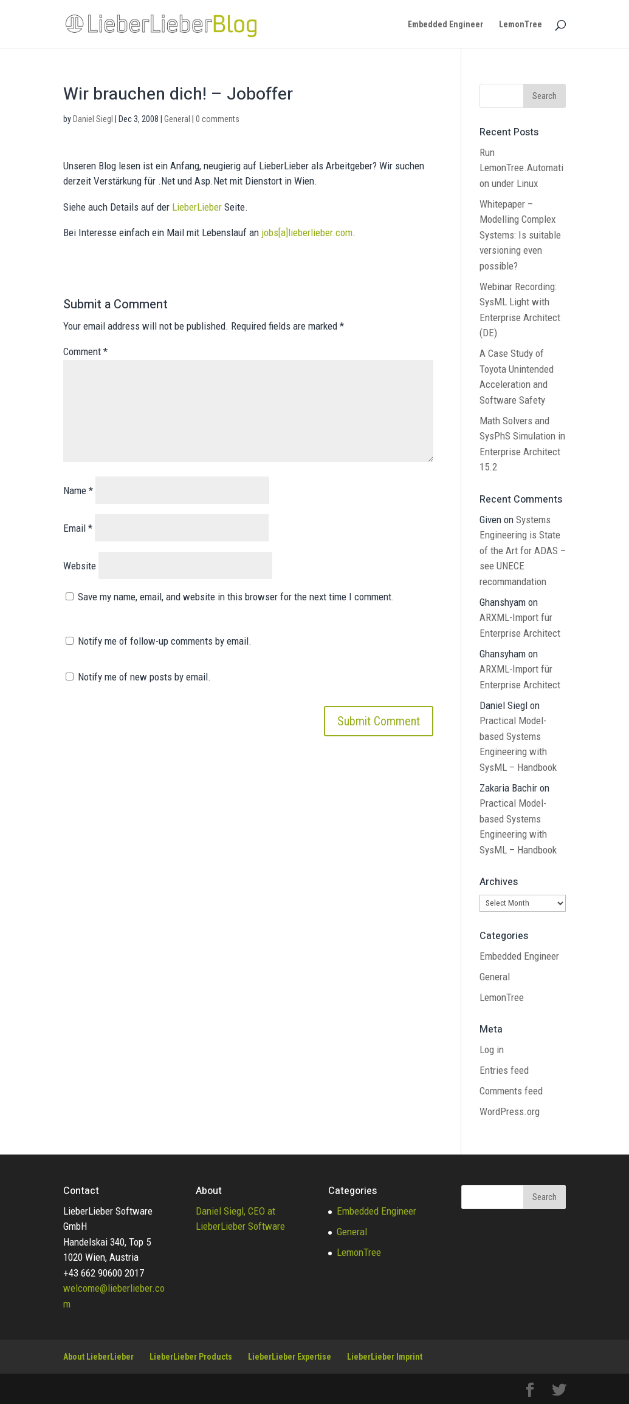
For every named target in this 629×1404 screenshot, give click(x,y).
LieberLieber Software (240, 1226)
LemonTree (520, 24)
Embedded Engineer (445, 24)
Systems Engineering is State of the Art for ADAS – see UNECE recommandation (522, 551)
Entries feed (504, 1070)
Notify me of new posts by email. (144, 677)
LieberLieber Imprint (384, 1357)
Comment (85, 351)
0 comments (217, 119)
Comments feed (511, 1091)
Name (78, 490)
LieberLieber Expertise (289, 1357)
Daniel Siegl (93, 119)
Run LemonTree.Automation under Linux (521, 167)
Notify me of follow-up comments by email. (165, 641)
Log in (491, 1049)
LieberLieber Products (191, 1357)
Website (79, 566)
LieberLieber (197, 207)
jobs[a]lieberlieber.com (306, 232)
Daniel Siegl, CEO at (235, 1211)
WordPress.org (509, 1111)
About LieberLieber (98, 1357)
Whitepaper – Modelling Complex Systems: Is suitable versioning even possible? (520, 235)
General (177, 119)
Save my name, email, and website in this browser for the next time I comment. (236, 597)
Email (77, 528)
